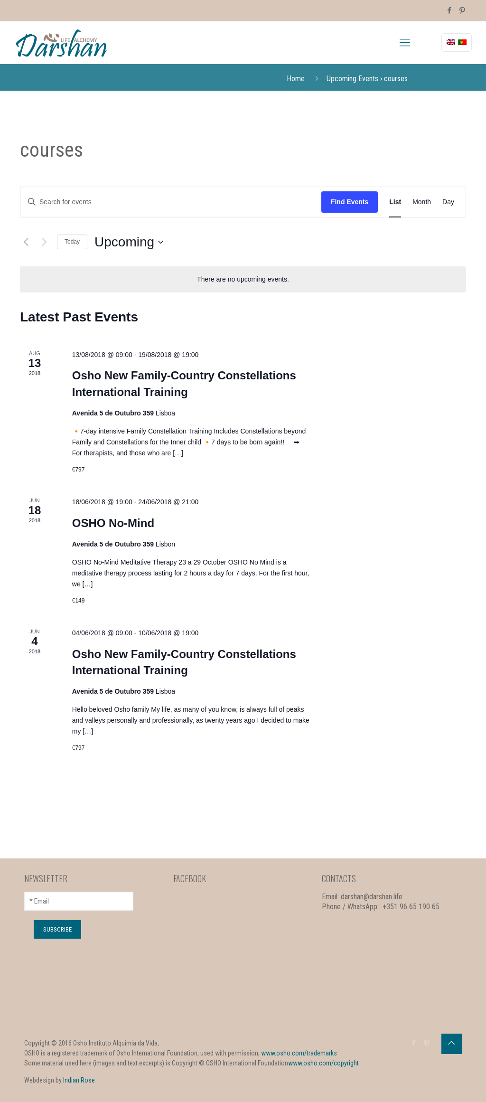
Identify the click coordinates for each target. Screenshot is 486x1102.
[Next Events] (44, 242)
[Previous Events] (25, 242)
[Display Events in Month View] (421, 202)
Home (296, 78)
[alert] (243, 279)
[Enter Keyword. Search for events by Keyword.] (170, 202)
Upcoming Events (352, 78)
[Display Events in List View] (395, 202)
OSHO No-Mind (113, 523)
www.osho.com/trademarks (299, 1053)
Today (72, 241)
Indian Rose (79, 1080)
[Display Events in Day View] (448, 202)
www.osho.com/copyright (323, 1063)
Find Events (349, 202)
